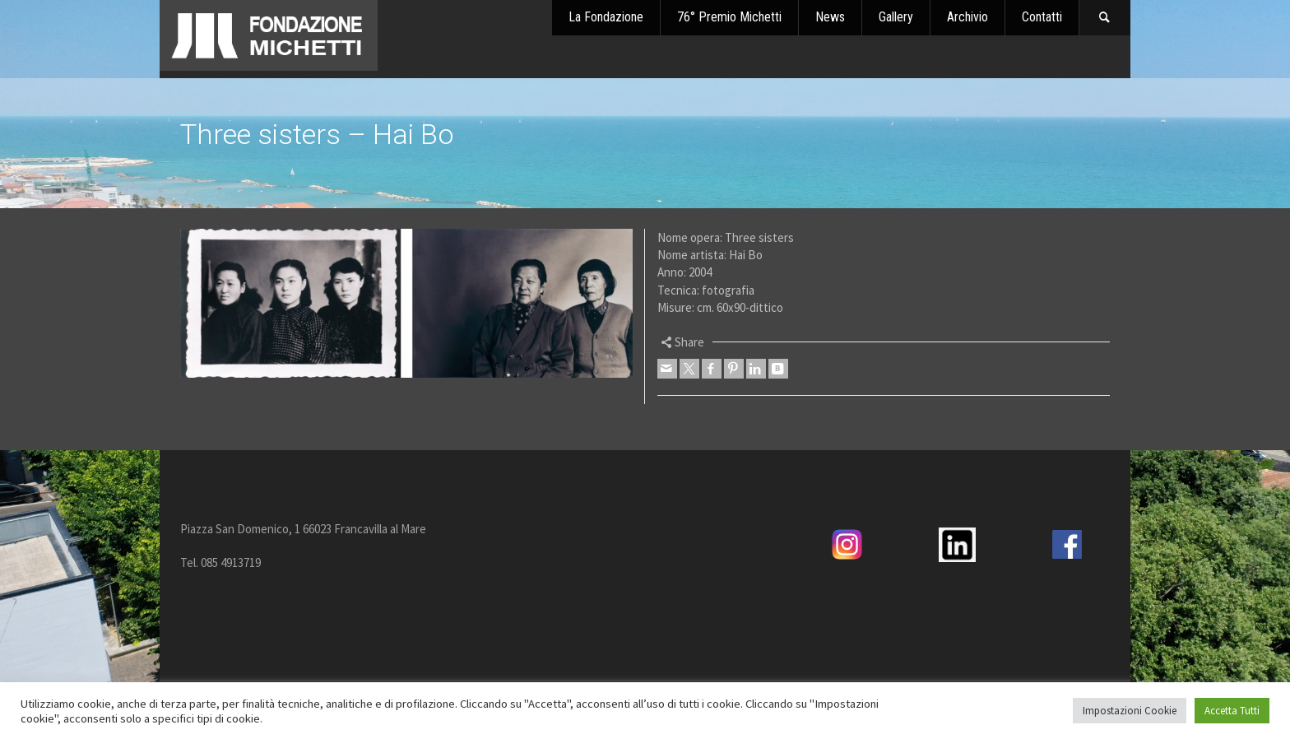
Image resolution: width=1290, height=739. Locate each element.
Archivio (967, 17)
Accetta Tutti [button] (1232, 711)
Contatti (1042, 17)
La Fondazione (605, 17)
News (830, 17)
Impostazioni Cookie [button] (1129, 711)
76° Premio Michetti (729, 17)
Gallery (896, 17)
